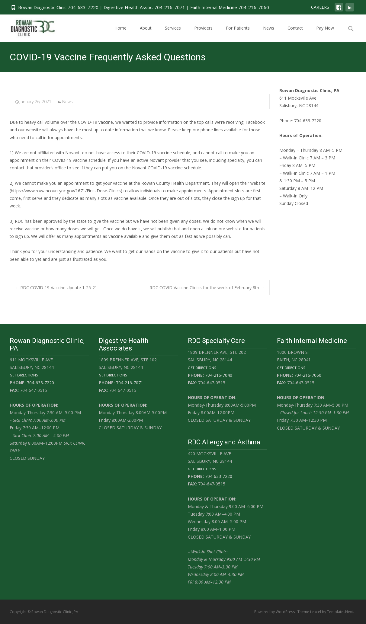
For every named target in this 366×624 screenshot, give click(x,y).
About (146, 33)
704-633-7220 (40, 383)
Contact (295, 33)
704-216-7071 (129, 383)
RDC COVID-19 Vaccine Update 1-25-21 (56, 287)
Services (173, 33)
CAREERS (320, 7)
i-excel (316, 611)
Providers (203, 33)
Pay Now (325, 33)
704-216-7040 (218, 375)
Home (120, 33)
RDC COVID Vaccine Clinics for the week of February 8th (207, 287)
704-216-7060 (307, 375)
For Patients (238, 33)
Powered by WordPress (275, 611)
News (268, 33)
